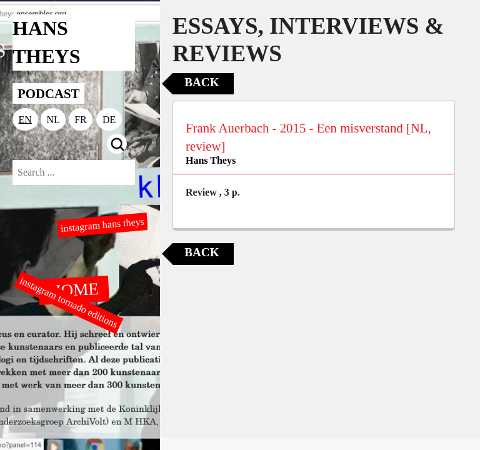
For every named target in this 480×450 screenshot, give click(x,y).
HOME (73, 289)
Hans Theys (211, 160)
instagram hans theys (102, 225)
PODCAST (48, 93)
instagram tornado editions (68, 302)
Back (201, 82)
